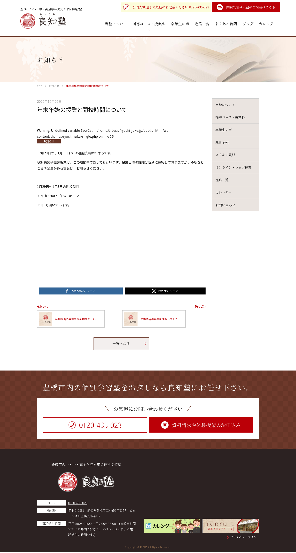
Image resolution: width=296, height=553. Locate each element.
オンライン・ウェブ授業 (233, 167)
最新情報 (222, 142)
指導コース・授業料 (230, 117)
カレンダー (223, 192)
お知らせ (49, 141)
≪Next (42, 306)
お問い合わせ (225, 205)
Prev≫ (200, 306)
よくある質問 (225, 154)
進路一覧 (222, 180)
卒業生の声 (223, 129)
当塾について (225, 104)
